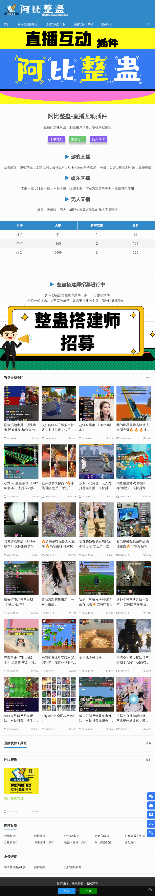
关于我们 (62, 883)
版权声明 (92, 883)
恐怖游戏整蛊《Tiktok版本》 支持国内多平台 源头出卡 (20, 546)
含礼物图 (11, 842)
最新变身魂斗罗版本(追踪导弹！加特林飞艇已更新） (58, 662)
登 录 (66, 891)
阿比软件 (41, 835)
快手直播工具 (44, 842)
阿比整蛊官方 (72, 867)
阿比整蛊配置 (105, 842)
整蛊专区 (77, 139)
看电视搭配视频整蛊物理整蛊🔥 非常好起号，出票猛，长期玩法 (133, 546)
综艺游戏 (71, 835)
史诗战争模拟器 (90, 658)
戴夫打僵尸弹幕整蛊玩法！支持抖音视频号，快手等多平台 (95, 721)
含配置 (130, 842)
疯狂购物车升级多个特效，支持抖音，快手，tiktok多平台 (59, 430)
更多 (148, 377)
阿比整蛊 (11, 835)
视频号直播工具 (75, 842)
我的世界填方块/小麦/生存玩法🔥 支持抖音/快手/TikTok (95, 604)
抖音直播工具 (135, 835)
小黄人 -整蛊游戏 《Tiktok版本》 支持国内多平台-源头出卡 (21, 488)
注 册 (88, 891)
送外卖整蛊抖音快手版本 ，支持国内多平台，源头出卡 (133, 604)
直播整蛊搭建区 (28, 24)
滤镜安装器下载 (55, 24)
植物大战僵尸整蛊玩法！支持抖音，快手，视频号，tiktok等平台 (20, 721)
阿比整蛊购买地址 (15, 867)
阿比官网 (102, 835)
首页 (7, 24)
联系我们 (77, 883)
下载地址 (56, 139)
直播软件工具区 (83, 24)
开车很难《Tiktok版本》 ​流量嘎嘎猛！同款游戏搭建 (20, 662)
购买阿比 (107, 24)
